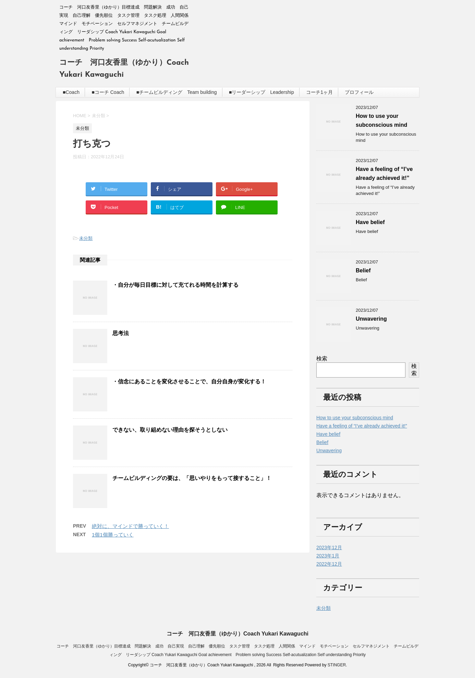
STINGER (337, 665)
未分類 (86, 238)
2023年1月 (327, 555)
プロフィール (359, 92)
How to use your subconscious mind (354, 417)
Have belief (370, 222)
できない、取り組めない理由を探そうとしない (170, 430)
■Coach (71, 92)
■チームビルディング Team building (176, 92)
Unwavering (371, 319)
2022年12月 (329, 564)
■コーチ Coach (108, 92)
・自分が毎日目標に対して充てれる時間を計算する (175, 285)
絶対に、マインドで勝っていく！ (130, 526)
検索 (321, 358)
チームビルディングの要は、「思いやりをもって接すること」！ (191, 478)
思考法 (120, 333)
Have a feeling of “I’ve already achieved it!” (361, 426)
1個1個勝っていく (113, 535)
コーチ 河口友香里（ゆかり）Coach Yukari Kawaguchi (237, 634)
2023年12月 (329, 547)
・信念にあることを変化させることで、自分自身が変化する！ (189, 381)
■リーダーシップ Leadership (261, 92)
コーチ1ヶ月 (319, 92)
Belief (363, 270)
